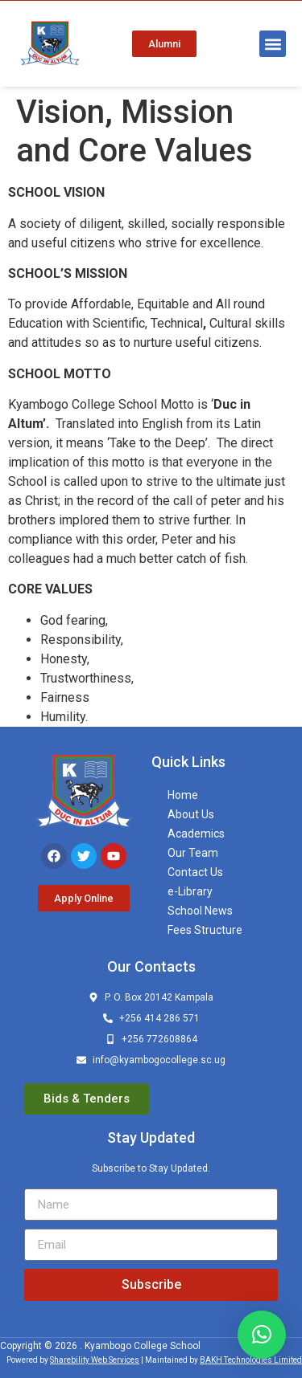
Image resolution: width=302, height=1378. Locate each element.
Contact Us (195, 872)
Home (183, 795)
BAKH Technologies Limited (251, 1360)
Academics (196, 833)
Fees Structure (205, 929)
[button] (272, 44)
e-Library (190, 891)
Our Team (193, 852)
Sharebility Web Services (94, 1360)
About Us (191, 814)
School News (200, 910)
